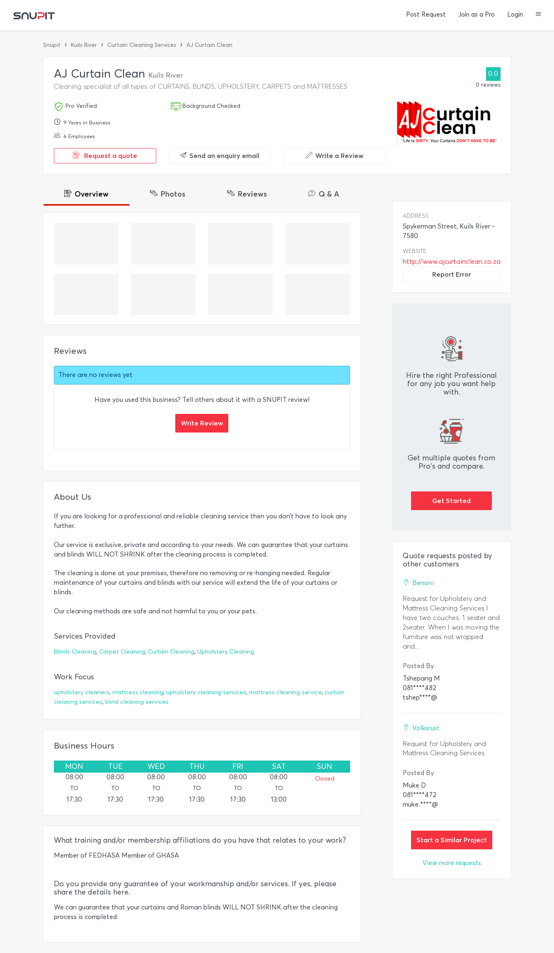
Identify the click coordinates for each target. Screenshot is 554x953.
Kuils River (84, 45)
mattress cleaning (137, 692)
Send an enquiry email (219, 155)
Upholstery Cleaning (225, 651)
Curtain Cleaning (171, 651)
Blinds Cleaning (75, 651)
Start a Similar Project (451, 840)
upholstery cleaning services (206, 692)
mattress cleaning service (285, 692)
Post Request (426, 14)
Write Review (202, 423)
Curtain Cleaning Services (141, 45)
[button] (538, 15)
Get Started (451, 500)
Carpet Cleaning (122, 651)
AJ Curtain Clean (209, 45)
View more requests (451, 863)
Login (515, 14)
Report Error (451, 274)
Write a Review (334, 155)
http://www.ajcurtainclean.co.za (452, 261)
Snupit (51, 45)
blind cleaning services (137, 701)
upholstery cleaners (81, 692)
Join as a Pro (476, 14)
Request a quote (105, 155)
